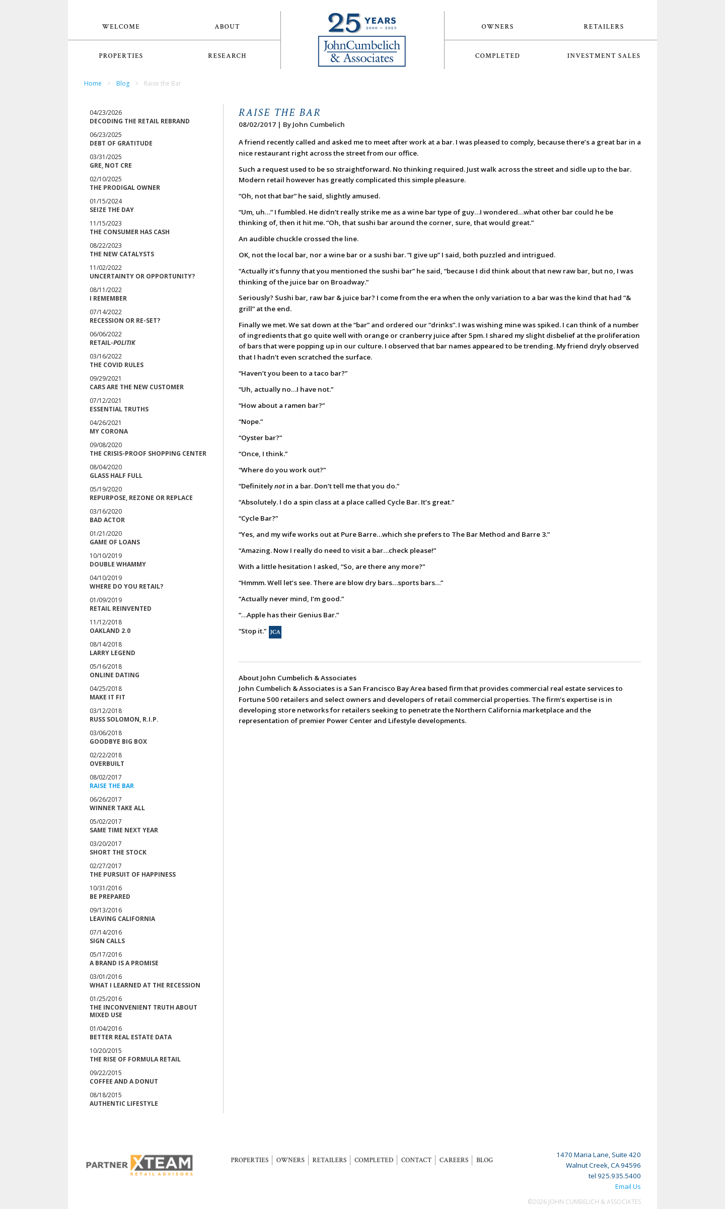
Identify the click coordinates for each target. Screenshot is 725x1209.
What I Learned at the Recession (145, 985)
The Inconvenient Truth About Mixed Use (143, 1011)
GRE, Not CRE (111, 165)
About (227, 26)
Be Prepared (110, 896)
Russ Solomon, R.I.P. (124, 719)
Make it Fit (107, 697)
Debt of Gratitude (121, 143)
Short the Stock (118, 852)
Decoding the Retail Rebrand (140, 121)
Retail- (112, 342)
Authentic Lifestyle (124, 1103)
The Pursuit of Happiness (133, 874)
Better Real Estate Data (131, 1037)
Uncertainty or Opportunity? (142, 276)
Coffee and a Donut (124, 1081)
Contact (416, 1160)
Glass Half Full (116, 475)
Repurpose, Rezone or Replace (141, 497)
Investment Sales (604, 55)
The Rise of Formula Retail (135, 1059)
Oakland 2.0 (110, 630)
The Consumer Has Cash (130, 232)
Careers (454, 1160)
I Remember (108, 298)
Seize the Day (112, 209)
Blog (122, 83)
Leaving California (122, 918)
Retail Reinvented (121, 608)
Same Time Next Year (124, 830)
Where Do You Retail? (126, 586)
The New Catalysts (122, 254)
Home (93, 83)
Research (227, 55)
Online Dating (114, 675)
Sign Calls (107, 941)
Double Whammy (118, 564)
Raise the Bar (112, 785)
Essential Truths (119, 409)
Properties (121, 55)
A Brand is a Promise (124, 963)
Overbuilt (107, 763)
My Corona (109, 431)
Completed (497, 55)
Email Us (628, 1186)
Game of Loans (115, 542)
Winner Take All (117, 808)
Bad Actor (107, 520)
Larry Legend (112, 653)
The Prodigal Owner (125, 187)
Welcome (121, 26)
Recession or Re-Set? (125, 320)
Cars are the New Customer (137, 387)
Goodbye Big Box (118, 741)
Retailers (604, 26)
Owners (498, 26)
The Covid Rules (116, 365)
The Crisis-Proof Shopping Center (148, 453)
